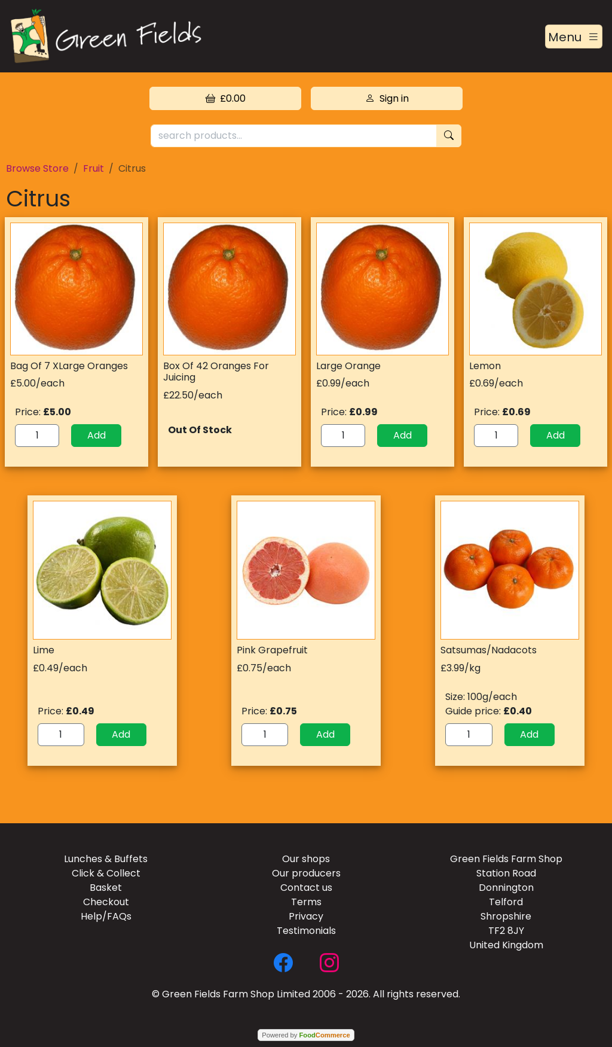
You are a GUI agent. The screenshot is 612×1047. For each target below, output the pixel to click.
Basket (106, 887)
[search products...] (294, 136)
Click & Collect (106, 873)
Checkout (106, 902)
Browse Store (37, 168)
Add (96, 435)
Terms (306, 902)
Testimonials (306, 931)
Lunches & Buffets (106, 859)
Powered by (306, 1035)
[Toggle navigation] (573, 36)
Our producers (306, 873)
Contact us (306, 887)
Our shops (306, 859)
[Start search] (448, 136)
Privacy (306, 916)
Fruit (93, 168)
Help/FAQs (106, 916)
